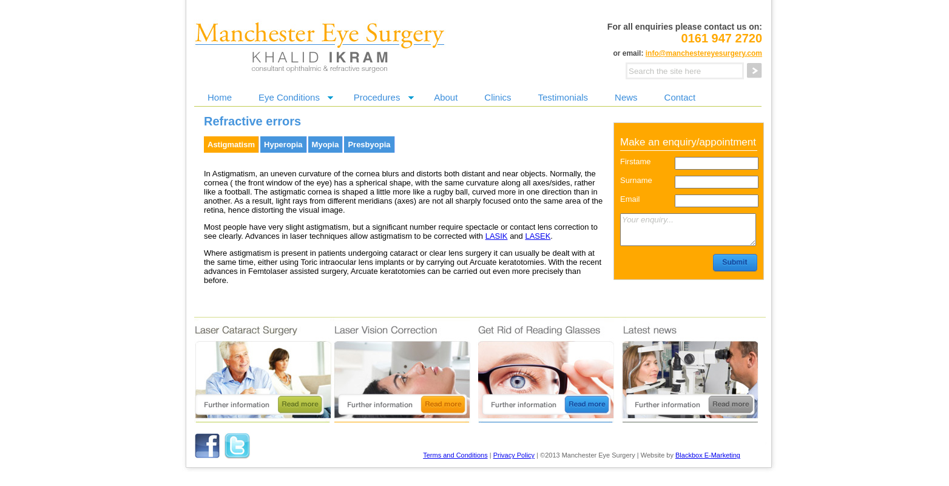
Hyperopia (283, 144)
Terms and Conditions (455, 455)
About (446, 97)
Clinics (497, 97)
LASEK (537, 236)
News (626, 97)
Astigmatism (231, 144)
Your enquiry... (688, 229)
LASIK (496, 236)
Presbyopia (369, 144)
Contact (680, 97)
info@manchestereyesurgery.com (704, 53)
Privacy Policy (514, 455)
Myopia (325, 144)
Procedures (377, 97)
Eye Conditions (289, 97)
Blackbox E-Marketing (707, 455)
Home (220, 97)
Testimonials (563, 97)
